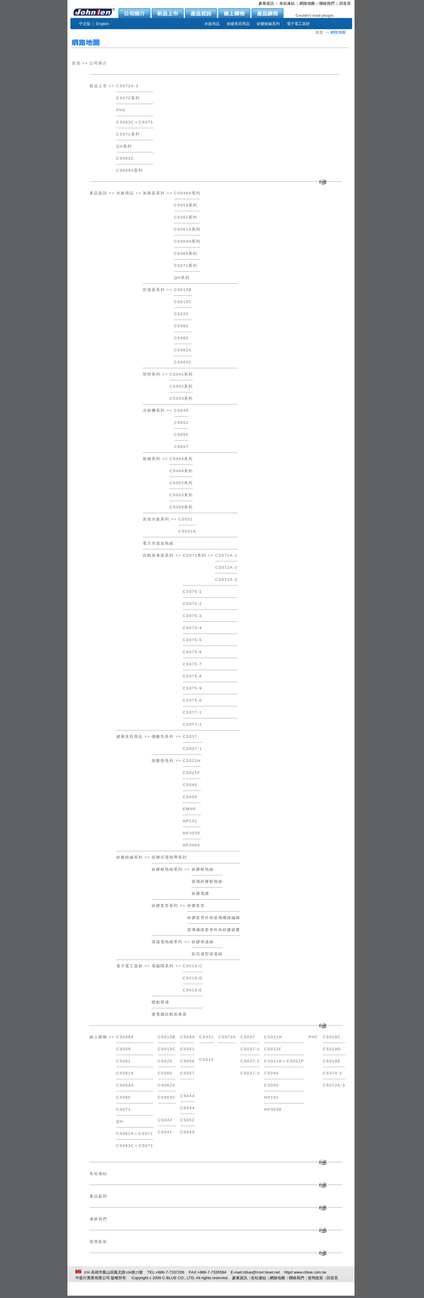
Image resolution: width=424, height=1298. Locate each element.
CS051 (181, 422)
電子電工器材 (129, 966)
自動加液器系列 (158, 555)
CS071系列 (128, 134)
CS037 (190, 736)
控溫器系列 (154, 289)
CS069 (187, 1132)
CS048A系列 (187, 193)
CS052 (187, 1120)
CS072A (227, 1037)
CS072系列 (128, 98)
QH (119, 1121)
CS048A (125, 1037)
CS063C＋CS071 (134, 122)
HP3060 (191, 845)
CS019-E (193, 990)
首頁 (319, 32)
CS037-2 (250, 1061)
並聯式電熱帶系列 (169, 857)
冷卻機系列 (154, 410)
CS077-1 (192, 712)
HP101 (190, 821)
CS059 (123, 1049)
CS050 (190, 797)
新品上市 (98, 86)
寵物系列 (151, 459)
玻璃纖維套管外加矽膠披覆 (213, 929)
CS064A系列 (129, 170)
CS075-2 (192, 603)
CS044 (187, 1096)
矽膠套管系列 (165, 905)
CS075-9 (192, 688)
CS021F (192, 772)
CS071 (123, 1109)
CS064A (125, 1085)
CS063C (125, 158)
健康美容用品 (129, 736)
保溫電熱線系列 (167, 942)
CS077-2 (192, 724)
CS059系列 (186, 205)
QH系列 (124, 146)
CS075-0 (192, 700)
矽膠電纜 (200, 893)
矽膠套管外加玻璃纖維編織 (213, 917)
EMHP (189, 809)
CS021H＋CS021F (284, 1061)
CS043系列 (181, 398)
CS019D (332, 1049)
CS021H (192, 760)
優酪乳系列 (163, 736)
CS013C (183, 302)
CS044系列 (181, 459)
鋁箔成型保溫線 (207, 954)
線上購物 (98, 1037)
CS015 (206, 1059)
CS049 (181, 410)
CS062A (183, 350)
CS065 (123, 1097)
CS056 (181, 434)
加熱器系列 (154, 193)
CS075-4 (192, 628)
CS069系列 (181, 507)
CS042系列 (181, 386)
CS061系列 (186, 217)
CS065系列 (186, 253)
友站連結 (98, 1173)
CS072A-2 (226, 567)
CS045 (190, 785)
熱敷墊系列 (163, 760)
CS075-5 (192, 640)
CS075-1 (192, 591)
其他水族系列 (156, 519)
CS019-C (193, 966)
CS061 (123, 1061)
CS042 (165, 1120)
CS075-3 (192, 616)
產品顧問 (98, 1196)
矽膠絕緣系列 (129, 857)
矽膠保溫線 (203, 942)
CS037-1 (192, 748)
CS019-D (193, 978)
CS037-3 (250, 1073)
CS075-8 (192, 676)
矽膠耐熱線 (203, 869)
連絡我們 (98, 1219)
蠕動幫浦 (160, 1002)
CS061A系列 (187, 229)
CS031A (187, 531)
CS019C (332, 1037)
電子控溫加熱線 (158, 543)
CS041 (165, 1132)
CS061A (125, 1073)
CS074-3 (332, 1073)
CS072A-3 (127, 86)
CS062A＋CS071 (134, 1133)
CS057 (181, 446)
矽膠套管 (196, 905)
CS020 (181, 314)
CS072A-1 (226, 555)
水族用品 (125, 193)
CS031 (185, 519)
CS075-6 (192, 652)
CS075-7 (192, 664)
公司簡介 (98, 63)
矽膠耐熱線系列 (167, 869)
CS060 (181, 326)
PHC (121, 110)
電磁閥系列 (163, 966)
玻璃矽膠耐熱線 (207, 881)
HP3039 (191, 833)
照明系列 (151, 374)
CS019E (331, 1061)
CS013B (183, 289)
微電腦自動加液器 (169, 1014)
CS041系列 (181, 374)
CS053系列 (181, 495)
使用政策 (98, 1241)
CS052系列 (181, 483)
